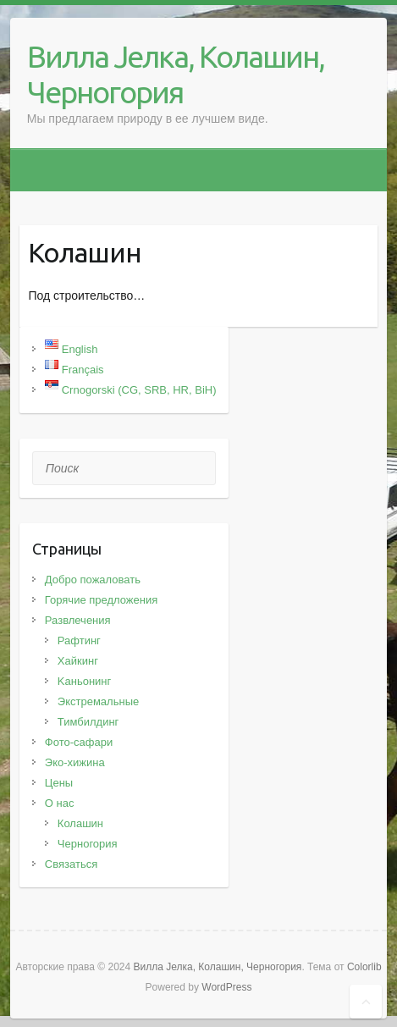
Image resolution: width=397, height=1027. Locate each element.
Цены (59, 782)
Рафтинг (79, 640)
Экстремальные (98, 701)
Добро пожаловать (93, 579)
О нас (59, 803)
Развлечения (78, 620)
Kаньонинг (84, 681)
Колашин (80, 823)
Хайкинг (78, 660)
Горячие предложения (101, 600)
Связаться (71, 864)
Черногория (88, 843)
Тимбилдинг (88, 721)
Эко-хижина (75, 762)
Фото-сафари (79, 742)
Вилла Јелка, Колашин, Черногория (175, 74)
